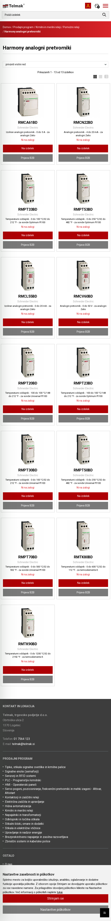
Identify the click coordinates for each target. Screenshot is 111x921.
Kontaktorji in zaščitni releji (22, 797)
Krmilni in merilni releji (48, 27)
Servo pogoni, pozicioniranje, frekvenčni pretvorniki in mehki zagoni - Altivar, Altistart (53, 791)
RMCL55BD (27, 296)
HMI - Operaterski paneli (20, 784)
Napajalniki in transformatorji (23, 815)
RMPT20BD (27, 383)
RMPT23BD (83, 383)
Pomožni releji (71, 27)
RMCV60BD (83, 296)
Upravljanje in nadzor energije (23, 832)
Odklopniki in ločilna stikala (22, 819)
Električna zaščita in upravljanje (24, 801)
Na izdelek (28, 148)
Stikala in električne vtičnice (22, 828)
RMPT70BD (27, 557)
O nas (8, 864)
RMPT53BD (83, 209)
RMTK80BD (83, 557)
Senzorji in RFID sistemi (20, 776)
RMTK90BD (27, 644)
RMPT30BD (27, 470)
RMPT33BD (27, 209)
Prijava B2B (27, 158)
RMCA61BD (27, 122)
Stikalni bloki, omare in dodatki (24, 823)
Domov (7, 27)
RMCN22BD (83, 122)
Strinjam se (55, 898)
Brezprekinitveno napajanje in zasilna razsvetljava (36, 837)
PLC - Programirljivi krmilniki (23, 780)
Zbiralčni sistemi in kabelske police (27, 841)
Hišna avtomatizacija (18, 806)
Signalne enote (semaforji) (22, 771)
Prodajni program (23, 27)
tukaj (60, 892)
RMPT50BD (83, 470)
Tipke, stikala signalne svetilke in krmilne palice (35, 767)
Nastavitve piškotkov (55, 909)
